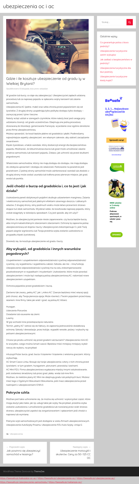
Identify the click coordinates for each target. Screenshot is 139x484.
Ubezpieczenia (16, 434)
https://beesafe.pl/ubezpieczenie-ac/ (96, 478)
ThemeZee (39, 471)
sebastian (44, 89)
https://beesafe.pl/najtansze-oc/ (65, 482)
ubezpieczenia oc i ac (28, 6)
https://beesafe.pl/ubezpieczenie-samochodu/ (24, 482)
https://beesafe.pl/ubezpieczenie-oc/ (57, 478)
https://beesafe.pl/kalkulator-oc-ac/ (18, 478)
